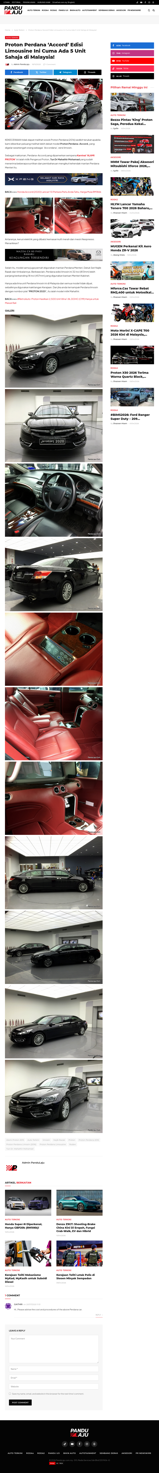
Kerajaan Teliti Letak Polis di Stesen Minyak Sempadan (75, 1276)
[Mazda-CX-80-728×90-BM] (54, 260)
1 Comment (49, 64)
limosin (46, 1140)
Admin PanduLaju (21, 64)
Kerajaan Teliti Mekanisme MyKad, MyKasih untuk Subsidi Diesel (26, 1278)
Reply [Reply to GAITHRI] (99, 1315)
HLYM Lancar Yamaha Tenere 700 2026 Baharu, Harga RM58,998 (130, 206)
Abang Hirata (119, 255)
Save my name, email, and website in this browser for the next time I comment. (48, 1393)
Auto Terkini (33, 10)
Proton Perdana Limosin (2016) (21, 1144)
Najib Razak (59, 1140)
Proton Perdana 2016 (89, 1140)
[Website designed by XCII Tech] (56, 1463)
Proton (71, 1140)
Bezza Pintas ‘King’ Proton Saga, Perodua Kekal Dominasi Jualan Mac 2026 (132, 122)
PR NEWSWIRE (134, 10)
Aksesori (121, 10)
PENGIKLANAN (29, 2)
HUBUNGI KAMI (43, 2)
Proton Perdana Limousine (53, 1144)
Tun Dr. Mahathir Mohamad (19, 1149)
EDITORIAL (16, 2)
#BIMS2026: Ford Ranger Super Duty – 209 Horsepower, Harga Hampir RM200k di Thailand (132, 417)
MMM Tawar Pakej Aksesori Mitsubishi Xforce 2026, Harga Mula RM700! (132, 164)
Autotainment (89, 10)
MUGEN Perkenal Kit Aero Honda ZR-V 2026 (131, 248)
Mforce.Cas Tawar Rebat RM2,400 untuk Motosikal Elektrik (131, 291)
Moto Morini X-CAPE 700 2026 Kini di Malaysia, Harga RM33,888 (130, 333)
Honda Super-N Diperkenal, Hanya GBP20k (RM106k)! (23, 1226)
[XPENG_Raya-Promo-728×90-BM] (54, 184)
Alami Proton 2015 (15, 1140)
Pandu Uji (63, 10)
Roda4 (45, 10)
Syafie (115, 128)
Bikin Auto (75, 10)
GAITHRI (18, 1304)
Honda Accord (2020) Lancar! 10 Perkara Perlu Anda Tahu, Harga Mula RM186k (59, 191)
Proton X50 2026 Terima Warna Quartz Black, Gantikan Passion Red (129, 375)
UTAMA (7, 2)
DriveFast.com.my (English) (63, 2)
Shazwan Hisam (120, 213)
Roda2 (53, 10)
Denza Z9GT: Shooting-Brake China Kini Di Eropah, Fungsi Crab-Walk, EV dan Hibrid (75, 1228)
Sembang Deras (106, 10)
